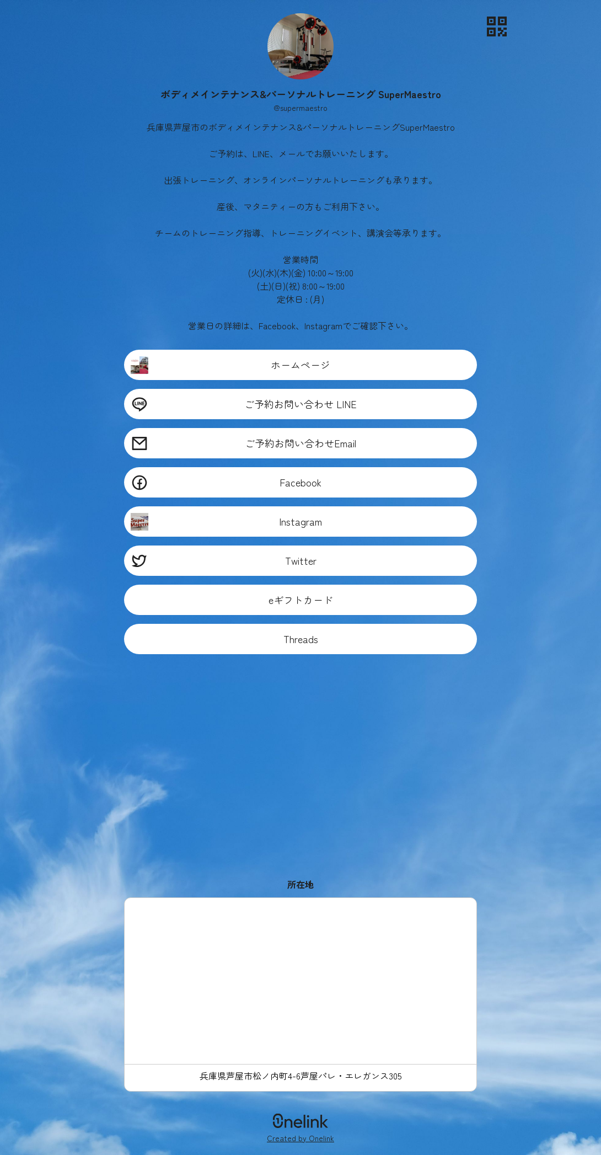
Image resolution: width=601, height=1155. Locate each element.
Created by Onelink (300, 1137)
